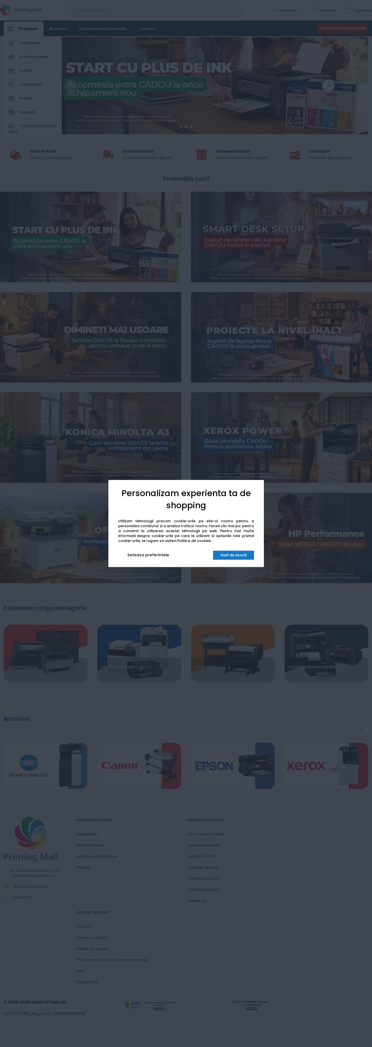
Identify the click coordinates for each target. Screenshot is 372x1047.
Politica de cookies (194, 541)
